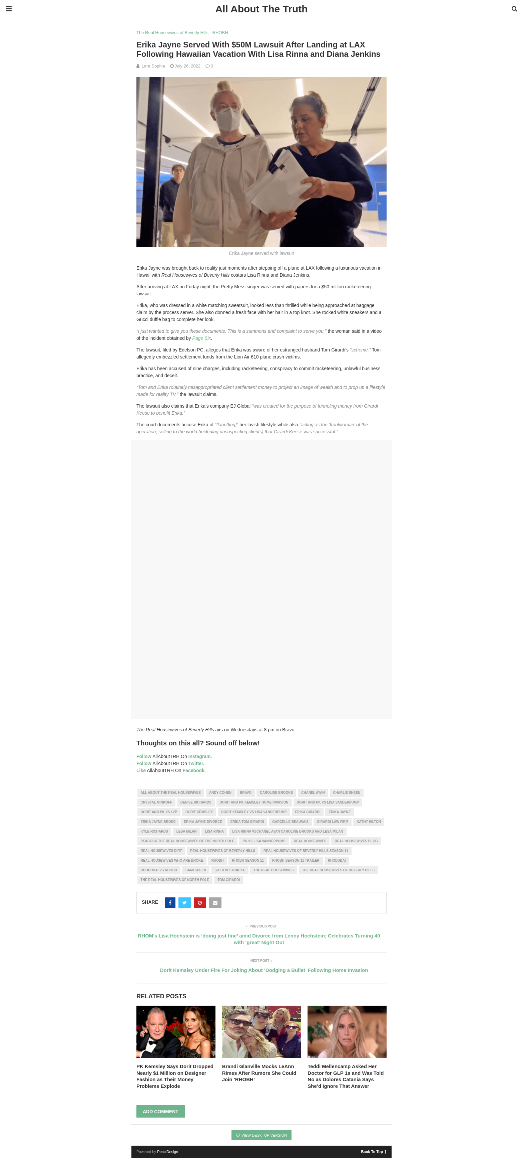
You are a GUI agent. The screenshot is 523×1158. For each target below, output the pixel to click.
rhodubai (337, 860)
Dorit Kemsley (199, 812)
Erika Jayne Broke (158, 822)
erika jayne (340, 812)
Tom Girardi (228, 880)
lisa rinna (214, 831)
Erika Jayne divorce (203, 822)
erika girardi (308, 812)
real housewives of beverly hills (222, 851)
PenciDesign (167, 1152)
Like (141, 770)
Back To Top (373, 1151)
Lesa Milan (186, 831)
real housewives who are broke (172, 860)
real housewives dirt (161, 851)
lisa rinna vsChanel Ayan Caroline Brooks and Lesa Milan (287, 831)
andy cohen (220, 792)
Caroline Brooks (276, 792)
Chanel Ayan (313, 792)
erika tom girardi (247, 822)
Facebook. (194, 770)
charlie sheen (347, 792)
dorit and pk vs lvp (159, 812)
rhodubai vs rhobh (159, 870)
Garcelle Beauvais (290, 822)
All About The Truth (261, 8)
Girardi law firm (332, 822)
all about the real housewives (171, 792)
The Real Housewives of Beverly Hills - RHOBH (182, 32)
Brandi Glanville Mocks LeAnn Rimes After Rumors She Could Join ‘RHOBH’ (259, 1072)
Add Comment (160, 1111)
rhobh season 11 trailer (296, 860)
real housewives (310, 841)
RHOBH (217, 860)
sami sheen (195, 870)
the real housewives (273, 870)
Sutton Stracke (229, 870)
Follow (143, 756)
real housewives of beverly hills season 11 (306, 851)
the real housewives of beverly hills (338, 870)
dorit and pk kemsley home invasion (254, 802)
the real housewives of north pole (175, 880)
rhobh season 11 (248, 860)
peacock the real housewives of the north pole (187, 841)
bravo (245, 792)
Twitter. (196, 763)
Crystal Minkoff (156, 802)
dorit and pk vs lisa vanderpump (328, 802)
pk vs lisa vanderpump (263, 841)
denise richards (195, 802)
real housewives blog (356, 841)
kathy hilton (369, 822)
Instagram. (200, 756)
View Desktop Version (261, 1135)
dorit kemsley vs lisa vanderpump (254, 812)
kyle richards (154, 831)
